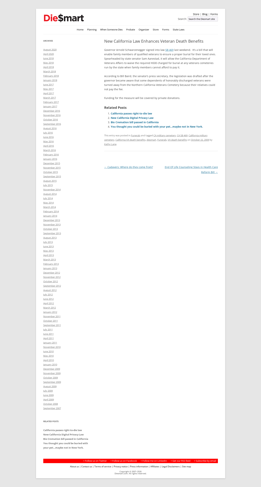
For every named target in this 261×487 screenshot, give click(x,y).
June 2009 (48, 395)
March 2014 (49, 207)
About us (74, 466)
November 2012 (52, 277)
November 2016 (52, 115)
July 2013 (48, 242)
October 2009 (50, 377)
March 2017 (49, 97)
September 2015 (52, 176)
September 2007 (52, 408)
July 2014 (48, 198)
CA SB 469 (182, 135)
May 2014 (48, 202)
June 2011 (48, 334)
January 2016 (50, 159)
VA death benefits (177, 139)
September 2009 (52, 382)
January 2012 (50, 312)
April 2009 (48, 399)
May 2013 (48, 250)
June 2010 (48, 351)
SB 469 (169, 50)
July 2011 (48, 329)
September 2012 (52, 285)
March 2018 (49, 71)
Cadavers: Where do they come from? (128, 167)
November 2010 (52, 347)
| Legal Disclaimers (170, 466)
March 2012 (49, 307)
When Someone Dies (111, 29)
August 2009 (50, 386)
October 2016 (50, 119)
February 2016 (51, 154)
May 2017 (48, 89)
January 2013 (50, 268)
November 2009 (52, 373)
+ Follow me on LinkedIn (154, 460)
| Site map (185, 466)
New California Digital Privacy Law (132, 118)
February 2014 (51, 211)
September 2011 (52, 325)
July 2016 (48, 132)
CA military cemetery (165, 135)
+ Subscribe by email (205, 460)
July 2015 (48, 185)
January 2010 (50, 364)
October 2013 (50, 229)
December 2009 (51, 369)
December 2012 (51, 272)
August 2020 (50, 49)
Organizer (144, 29)
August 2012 (50, 290)
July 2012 (48, 294)
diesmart (151, 139)
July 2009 (48, 390)
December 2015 (51, 163)
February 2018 (51, 75)
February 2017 (51, 102)
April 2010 (48, 360)
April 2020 (48, 54)
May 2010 (48, 355)
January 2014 (50, 215)
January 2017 (50, 106)
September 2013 (52, 233)
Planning (92, 29)
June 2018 (48, 58)
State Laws (178, 29)
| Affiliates (154, 466)
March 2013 (49, 259)
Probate (130, 29)
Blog (205, 14)
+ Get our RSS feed (180, 460)
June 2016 (48, 137)
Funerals (135, 135)
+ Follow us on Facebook (123, 460)
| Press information (138, 466)
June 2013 (48, 246)
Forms (214, 14)
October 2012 (50, 281)
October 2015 (50, 172)
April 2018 (48, 67)
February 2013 (51, 264)
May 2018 (48, 62)
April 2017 (48, 93)
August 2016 (50, 128)
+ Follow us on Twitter (95, 460)
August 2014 (50, 194)
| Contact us (85, 466)
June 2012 (48, 299)
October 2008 (50, 404)
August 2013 (50, 237)
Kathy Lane (110, 144)
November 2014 (52, 189)
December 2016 (51, 110)
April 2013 (48, 255)
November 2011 (52, 316)
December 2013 (51, 220)
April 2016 (48, 145)
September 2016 (52, 124)
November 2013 (52, 224)
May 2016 (48, 141)
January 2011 (50, 342)
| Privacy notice (120, 466)
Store (196, 14)
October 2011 (50, 320)
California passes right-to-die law (131, 113)
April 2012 (48, 303)
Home (80, 29)
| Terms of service (102, 466)
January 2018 (50, 80)
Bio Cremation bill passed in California (135, 122)
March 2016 (49, 150)
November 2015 (52, 167)
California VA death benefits (130, 139)
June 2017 (48, 84)
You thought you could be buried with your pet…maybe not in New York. (157, 126)
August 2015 (50, 180)
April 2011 (48, 338)
